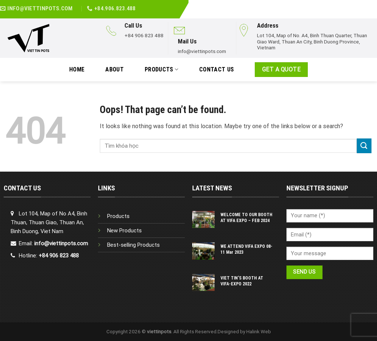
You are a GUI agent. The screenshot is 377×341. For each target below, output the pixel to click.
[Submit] (364, 145)
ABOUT (114, 69)
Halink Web (258, 331)
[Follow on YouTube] (373, 5)
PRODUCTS (161, 69)
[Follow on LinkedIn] (364, 5)
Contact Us (216, 69)
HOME (76, 69)
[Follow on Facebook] (356, 5)
